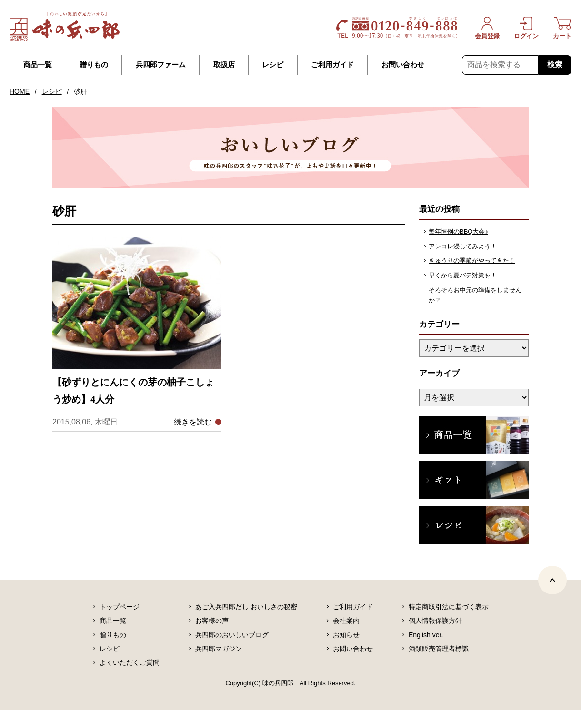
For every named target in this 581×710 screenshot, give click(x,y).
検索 (554, 64)
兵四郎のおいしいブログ (232, 635)
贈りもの (94, 65)
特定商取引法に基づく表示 (449, 607)
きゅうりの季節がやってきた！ (472, 260)
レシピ (272, 65)
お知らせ (346, 635)
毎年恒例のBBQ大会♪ (458, 231)
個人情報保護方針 (435, 620)
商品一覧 (37, 65)
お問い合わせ (402, 65)
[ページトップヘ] (552, 580)
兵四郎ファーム (161, 65)
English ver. (426, 635)
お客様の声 (212, 620)
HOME (20, 91)
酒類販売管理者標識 (439, 648)
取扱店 (224, 65)
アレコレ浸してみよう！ (463, 246)
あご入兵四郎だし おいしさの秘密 (246, 607)
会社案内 (346, 620)
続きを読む (193, 422)
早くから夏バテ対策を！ (463, 275)
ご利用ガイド (332, 65)
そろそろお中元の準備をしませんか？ (475, 295)
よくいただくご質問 (130, 662)
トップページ (120, 607)
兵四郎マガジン (218, 648)
